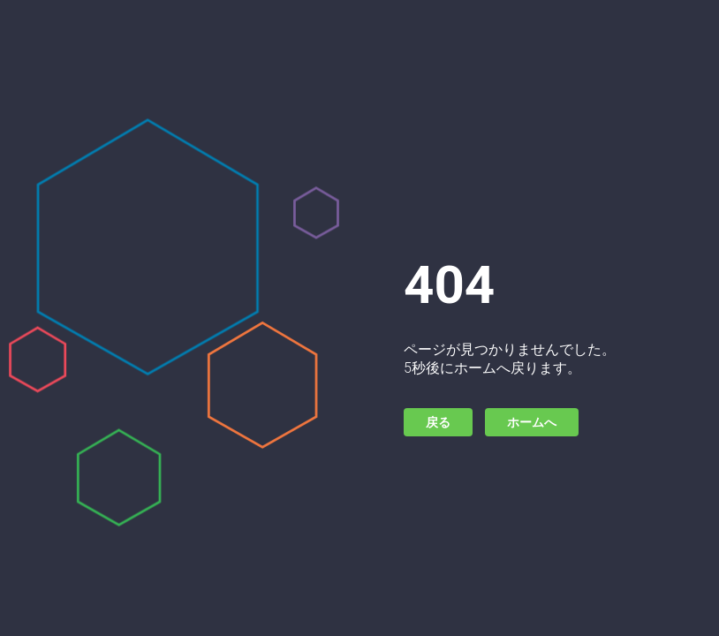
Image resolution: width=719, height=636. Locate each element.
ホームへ (531, 422)
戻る (438, 422)
